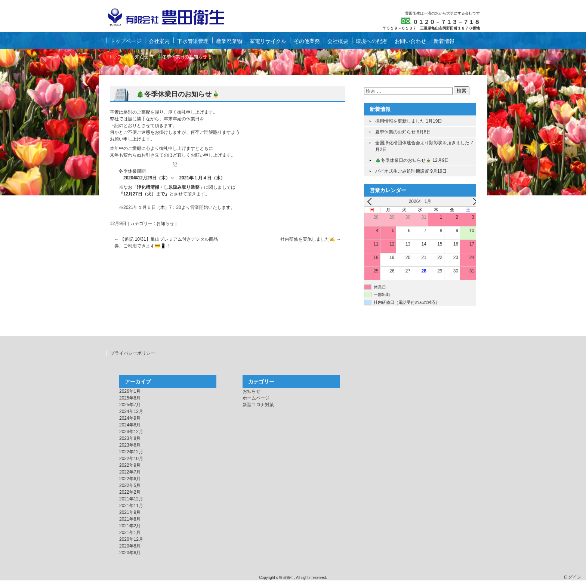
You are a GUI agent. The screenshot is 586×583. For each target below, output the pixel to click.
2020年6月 (130, 552)
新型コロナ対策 (258, 404)
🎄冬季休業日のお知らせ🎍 (403, 160)
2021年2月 (130, 525)
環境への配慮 (371, 41)
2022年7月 (130, 472)
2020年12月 (131, 539)
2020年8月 (130, 546)
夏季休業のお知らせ (395, 132)
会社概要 (337, 41)
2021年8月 (130, 519)
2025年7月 (130, 404)
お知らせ (165, 223)
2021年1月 (130, 532)
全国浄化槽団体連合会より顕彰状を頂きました (422, 142)
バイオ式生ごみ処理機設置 (402, 171)
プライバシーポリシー (132, 353)
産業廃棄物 (229, 41)
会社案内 (159, 41)
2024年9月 (130, 418)
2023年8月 (130, 438)
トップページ (125, 41)
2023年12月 (131, 431)
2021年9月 (130, 512)
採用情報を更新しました (400, 121)
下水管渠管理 (193, 41)
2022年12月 (131, 451)
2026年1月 (130, 391)
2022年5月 (130, 485)
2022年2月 (130, 492)
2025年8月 (130, 398)
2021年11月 (131, 505)
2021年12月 (131, 499)
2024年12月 (131, 411)
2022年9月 (130, 465)
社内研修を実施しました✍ (310, 239)
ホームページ (256, 398)
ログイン (573, 577)
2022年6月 (130, 478)
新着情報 (444, 41)
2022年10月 (131, 458)
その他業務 (307, 41)
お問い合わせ (410, 41)
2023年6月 (130, 445)
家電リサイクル (268, 41)
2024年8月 (130, 425)
